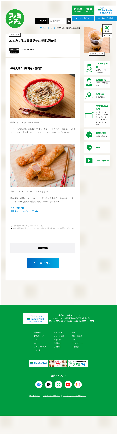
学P (35, 343)
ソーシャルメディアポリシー (74, 396)
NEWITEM (107, 29)
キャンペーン (59, 333)
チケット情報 (59, 336)
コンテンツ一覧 (50, 28)
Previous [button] (105, 35)
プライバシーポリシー (51, 396)
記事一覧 (37, 333)
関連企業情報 (77, 336)
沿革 (73, 333)
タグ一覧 (37, 350)
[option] (97, 42)
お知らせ (57, 340)
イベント (37, 340)
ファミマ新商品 (40, 347)
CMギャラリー (77, 343)
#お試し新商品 (29, 49)
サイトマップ (34, 396)
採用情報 (75, 347)
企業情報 (57, 343)
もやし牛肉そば (17, 208)
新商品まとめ (39, 336)
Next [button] (109, 35)
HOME (42, 28)
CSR (74, 340)
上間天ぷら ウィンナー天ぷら (24, 211)
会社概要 (57, 347)
